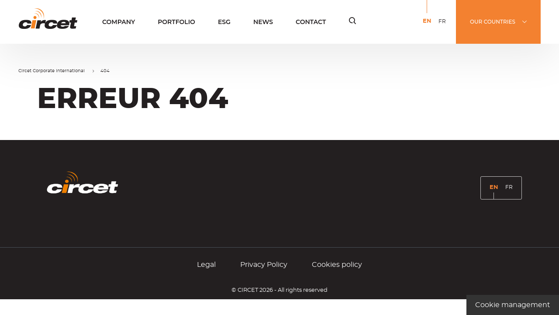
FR (443, 27)
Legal (206, 264)
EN (428, 27)
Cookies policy (337, 264)
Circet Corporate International (51, 71)
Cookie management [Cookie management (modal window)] (512, 304)
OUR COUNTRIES (492, 21)
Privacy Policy (263, 264)
